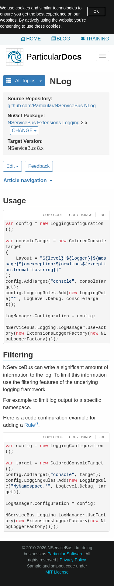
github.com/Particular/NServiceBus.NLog (52, 105)
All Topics (24, 80)
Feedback (39, 166)
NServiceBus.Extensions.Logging (44, 122)
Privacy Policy (73, 559)
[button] (55, 179)
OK (96, 11)
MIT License (57, 572)
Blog (63, 38)
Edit (12, 166)
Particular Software (65, 553)
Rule (29, 425)
